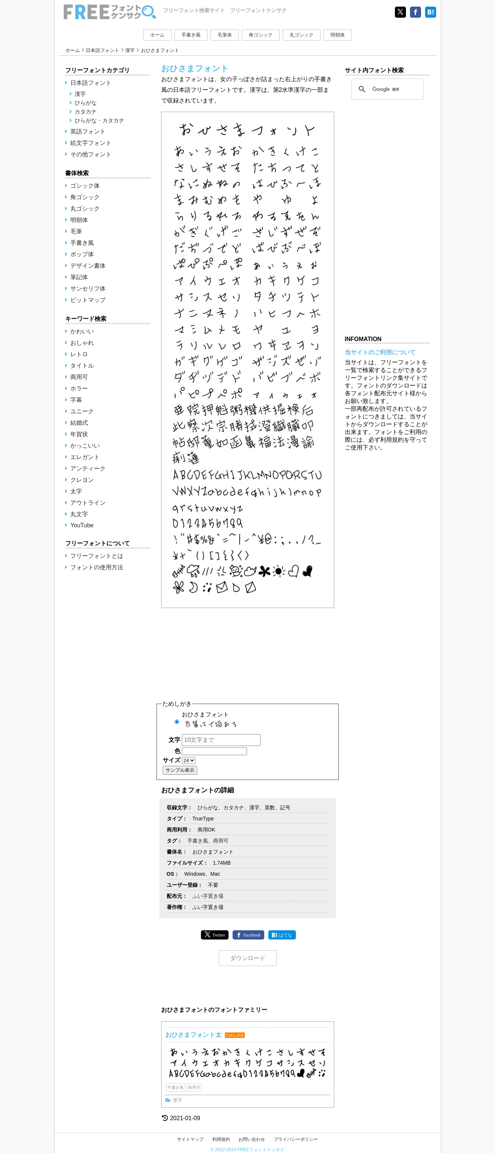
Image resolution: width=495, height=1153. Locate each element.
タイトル (82, 365)
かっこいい (85, 445)
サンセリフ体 (88, 288)
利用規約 (221, 1139)
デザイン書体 (88, 266)
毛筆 (76, 231)
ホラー (79, 388)
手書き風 (191, 35)
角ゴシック (261, 35)
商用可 (221, 841)
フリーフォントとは (96, 556)
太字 (76, 491)
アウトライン (88, 503)
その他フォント (91, 154)
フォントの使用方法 (96, 567)
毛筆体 (225, 35)
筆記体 (79, 277)
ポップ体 (82, 254)
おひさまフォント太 (193, 1034)
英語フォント (88, 131)
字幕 (76, 400)
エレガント (85, 457)
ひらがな (86, 103)
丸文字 (79, 514)
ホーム (157, 35)
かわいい (82, 331)
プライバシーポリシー (296, 1139)
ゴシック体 (85, 186)
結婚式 (79, 423)
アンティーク (88, 468)
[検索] (386, 89)
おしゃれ (82, 343)
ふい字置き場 (207, 896)
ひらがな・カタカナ (99, 120)
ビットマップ (88, 300)
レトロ (79, 354)
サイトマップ (190, 1139)
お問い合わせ (251, 1139)
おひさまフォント (237, 722)
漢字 (130, 50)
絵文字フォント (91, 143)
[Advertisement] (248, 650)
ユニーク (82, 411)
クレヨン (82, 480)
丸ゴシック (302, 35)
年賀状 (79, 434)
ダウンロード (247, 958)
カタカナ (86, 111)
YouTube (81, 525)
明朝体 (337, 35)
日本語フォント (102, 50)
